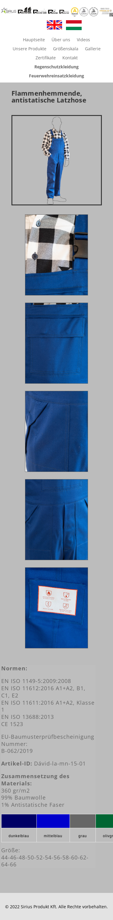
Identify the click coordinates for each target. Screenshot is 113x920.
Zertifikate (46, 58)
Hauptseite (34, 40)
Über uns (61, 40)
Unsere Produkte (29, 49)
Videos (83, 40)
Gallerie (93, 49)
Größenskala (65, 49)
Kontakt (70, 58)
